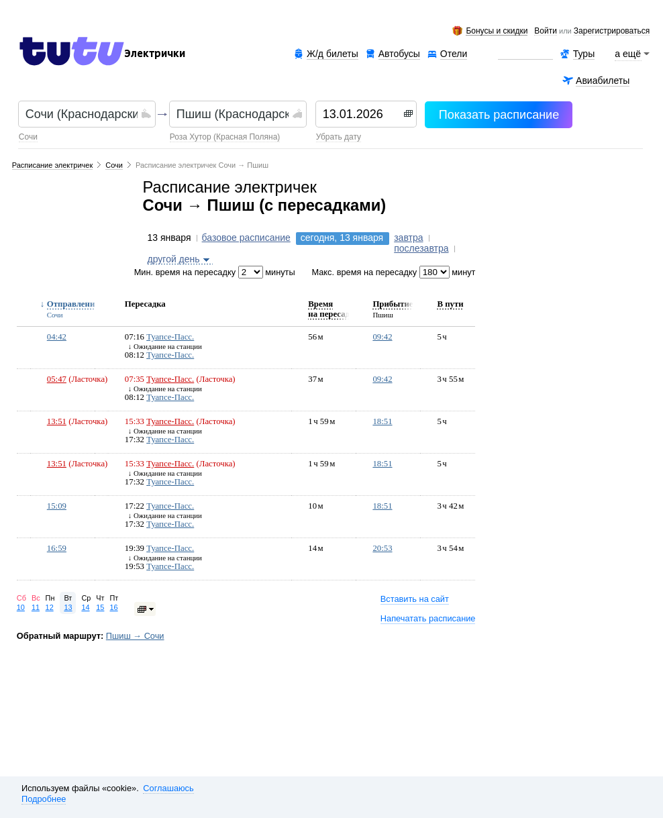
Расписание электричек (52, 165)
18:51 (382, 421)
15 (100, 607)
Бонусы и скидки (496, 31)
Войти (545, 32)
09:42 (382, 337)
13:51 (56, 421)
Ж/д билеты (332, 53)
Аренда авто (525, 54)
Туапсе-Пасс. (170, 337)
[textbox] (82, 114)
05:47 (56, 379)
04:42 (56, 337)
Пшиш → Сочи (135, 636)
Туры (584, 53)
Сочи (28, 137)
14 (85, 607)
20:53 (382, 548)
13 (68, 607)
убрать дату (338, 137)
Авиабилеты (602, 80)
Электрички (154, 54)
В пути (450, 304)
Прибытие (392, 304)
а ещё (628, 53)
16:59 (56, 548)
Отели (453, 54)
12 (50, 607)
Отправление (73, 304)
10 (21, 607)
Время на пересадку (333, 309)
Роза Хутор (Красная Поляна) (225, 137)
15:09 (56, 506)
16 (114, 607)
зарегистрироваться (612, 32)
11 (36, 607)
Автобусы (399, 53)
